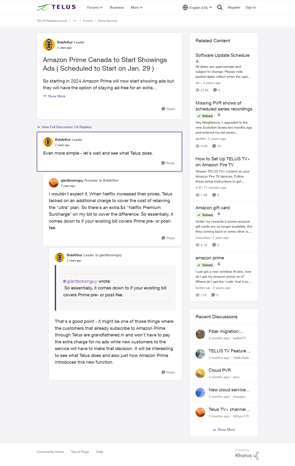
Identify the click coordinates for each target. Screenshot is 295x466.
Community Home (50, 452)
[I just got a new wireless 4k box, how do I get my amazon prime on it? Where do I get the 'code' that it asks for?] (224, 276)
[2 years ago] (216, 138)
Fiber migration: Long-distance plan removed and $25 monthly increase (228, 331)
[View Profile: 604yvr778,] (200, 412)
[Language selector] (197, 7)
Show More (54, 96)
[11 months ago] (214, 187)
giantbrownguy (82, 281)
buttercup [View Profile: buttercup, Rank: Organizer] (203, 288)
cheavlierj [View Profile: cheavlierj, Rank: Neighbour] (203, 238)
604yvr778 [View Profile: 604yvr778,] (241, 416)
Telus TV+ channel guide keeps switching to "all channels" (227, 409)
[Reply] (168, 109)
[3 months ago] (219, 337)
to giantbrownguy (108, 255)
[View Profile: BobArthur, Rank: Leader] (49, 45)
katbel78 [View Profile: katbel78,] (239, 338)
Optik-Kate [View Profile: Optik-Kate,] (241, 357)
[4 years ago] (211, 82)
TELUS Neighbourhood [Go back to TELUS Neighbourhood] (52, 20)
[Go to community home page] (57, 7)
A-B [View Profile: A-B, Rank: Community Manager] (198, 187)
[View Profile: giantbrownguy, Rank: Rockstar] (53, 183)
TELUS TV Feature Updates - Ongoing (228, 351)
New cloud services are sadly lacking (228, 390)
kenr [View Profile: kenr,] (236, 377)
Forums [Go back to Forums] (88, 20)
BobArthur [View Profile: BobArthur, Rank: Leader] (65, 42)
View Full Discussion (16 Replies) (64, 127)
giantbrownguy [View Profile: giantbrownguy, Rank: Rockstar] (72, 180)
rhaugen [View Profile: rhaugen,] (239, 396)
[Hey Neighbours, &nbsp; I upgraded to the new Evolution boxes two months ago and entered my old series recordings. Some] (224, 127)
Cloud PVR (220, 370)
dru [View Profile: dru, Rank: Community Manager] (198, 83)
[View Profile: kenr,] (200, 373)
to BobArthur (109, 180)
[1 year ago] (220, 237)
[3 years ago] (221, 287)
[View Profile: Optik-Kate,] (200, 354)
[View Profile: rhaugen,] (200, 393)
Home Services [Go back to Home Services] (107, 20)
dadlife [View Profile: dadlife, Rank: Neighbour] (201, 138)
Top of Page (80, 452)
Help (99, 452)
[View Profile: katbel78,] (200, 334)
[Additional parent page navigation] (75, 20)
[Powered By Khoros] (247, 454)
